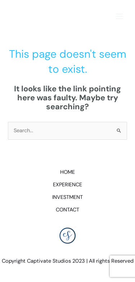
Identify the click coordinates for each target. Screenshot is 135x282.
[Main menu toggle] (119, 16)
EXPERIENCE (67, 184)
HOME (67, 172)
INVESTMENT (67, 197)
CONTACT (67, 209)
